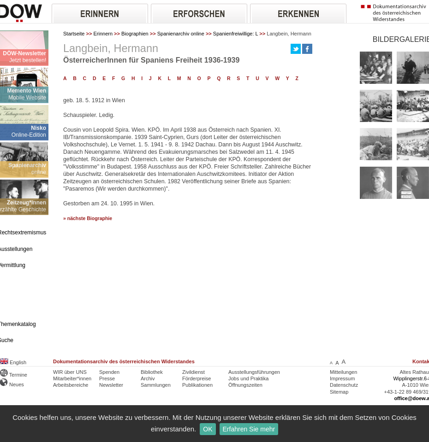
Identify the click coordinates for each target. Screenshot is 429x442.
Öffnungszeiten (245, 385)
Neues (12, 384)
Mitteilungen (343, 372)
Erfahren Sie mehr (249, 429)
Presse (107, 378)
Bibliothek (152, 372)
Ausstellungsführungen (254, 372)
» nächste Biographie (87, 218)
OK (207, 429)
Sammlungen (156, 385)
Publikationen (197, 385)
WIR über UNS (70, 372)
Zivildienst (193, 372)
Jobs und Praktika (248, 378)
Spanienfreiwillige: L (235, 33)
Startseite (73, 33)
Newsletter (111, 385)
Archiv (148, 378)
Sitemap (339, 392)
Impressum (342, 378)
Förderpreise (196, 378)
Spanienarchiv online (180, 33)
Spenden (109, 372)
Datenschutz (344, 385)
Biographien (135, 33)
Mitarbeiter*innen (72, 378)
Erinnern (103, 33)
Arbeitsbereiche (70, 385)
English (13, 362)
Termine (13, 375)
